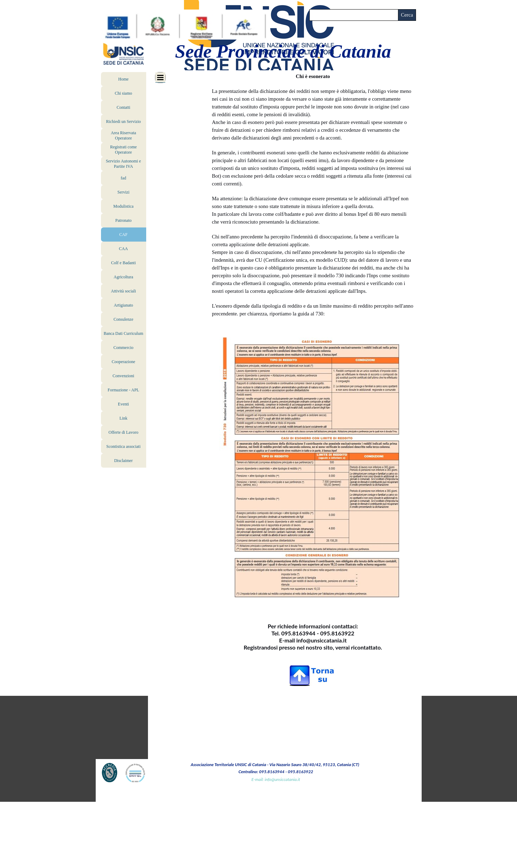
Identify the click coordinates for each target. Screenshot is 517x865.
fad (123, 178)
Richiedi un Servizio (123, 121)
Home (123, 79)
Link (123, 418)
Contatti (123, 107)
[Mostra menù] (160, 77)
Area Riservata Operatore (123, 135)
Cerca (407, 15)
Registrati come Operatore (123, 149)
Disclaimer (123, 460)
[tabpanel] (313, 414)
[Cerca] (354, 15)
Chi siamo (123, 93)
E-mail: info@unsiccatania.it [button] (275, 779)
